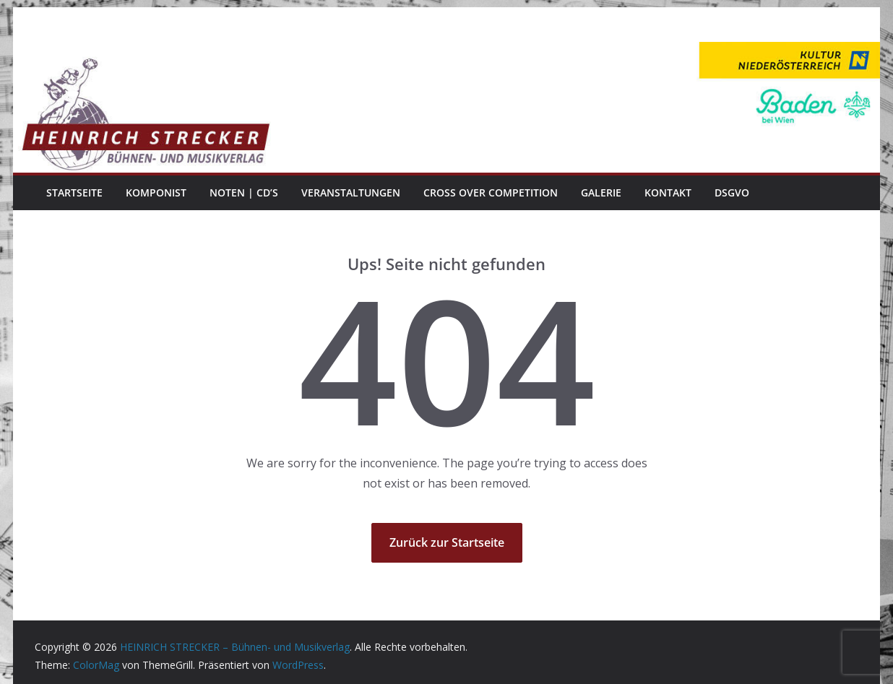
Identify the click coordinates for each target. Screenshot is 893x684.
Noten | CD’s (244, 192)
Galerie (601, 192)
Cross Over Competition (490, 192)
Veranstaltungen (350, 192)
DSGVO (732, 192)
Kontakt (667, 192)
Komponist (156, 192)
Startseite (74, 192)
